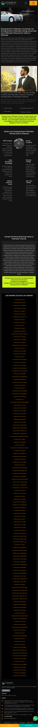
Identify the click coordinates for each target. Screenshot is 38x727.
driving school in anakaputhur (19, 502)
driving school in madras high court (19, 598)
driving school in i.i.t (19, 399)
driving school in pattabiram (20, 507)
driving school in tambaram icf (19, 433)
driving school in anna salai (20, 308)
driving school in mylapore (20, 311)
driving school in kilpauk (19, 328)
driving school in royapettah (20, 339)
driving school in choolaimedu (19, 570)
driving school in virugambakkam (20, 564)
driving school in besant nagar (19, 558)
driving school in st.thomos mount (19, 345)
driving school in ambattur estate (20, 467)
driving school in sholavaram (19, 493)
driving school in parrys (20, 299)
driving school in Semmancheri (20, 675)
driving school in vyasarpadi (20, 408)
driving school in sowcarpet (20, 527)
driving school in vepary (19, 319)
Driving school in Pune (26, 283)
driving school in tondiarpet (20, 533)
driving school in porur (20, 633)
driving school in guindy (20, 388)
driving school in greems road (19, 316)
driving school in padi (19, 445)
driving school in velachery (20, 416)
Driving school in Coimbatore (19, 285)
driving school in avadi (20, 613)
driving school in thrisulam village (20, 587)
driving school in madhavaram (19, 473)
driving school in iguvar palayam (20, 664)
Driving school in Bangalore (18, 281)
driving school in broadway (20, 610)
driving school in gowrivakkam (19, 425)
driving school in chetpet (19, 385)
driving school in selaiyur (19, 510)
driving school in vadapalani (20, 373)
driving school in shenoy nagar (20, 382)
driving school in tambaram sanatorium (19, 436)
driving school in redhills (19, 450)
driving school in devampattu (19, 670)
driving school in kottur (20, 544)
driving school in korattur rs (20, 519)
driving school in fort (19, 325)
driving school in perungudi (20, 576)
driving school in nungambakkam (20, 393)
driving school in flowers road (19, 541)
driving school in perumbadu (20, 658)
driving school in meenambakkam (19, 376)
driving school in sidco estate (19, 581)
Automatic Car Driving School (23, 278)
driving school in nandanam (20, 396)
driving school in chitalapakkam (20, 484)
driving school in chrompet (20, 422)
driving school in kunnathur (20, 499)
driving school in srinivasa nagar (20, 482)
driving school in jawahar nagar (20, 536)
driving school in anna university (20, 371)
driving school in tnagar (20, 348)
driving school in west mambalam (19, 390)
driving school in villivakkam (20, 442)
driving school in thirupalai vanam (19, 652)
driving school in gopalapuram (19, 547)
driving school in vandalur (19, 439)
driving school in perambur (20, 331)
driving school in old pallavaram (20, 427)
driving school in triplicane (19, 314)
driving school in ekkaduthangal (20, 578)
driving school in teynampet (20, 351)
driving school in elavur (20, 661)
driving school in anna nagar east (19, 593)
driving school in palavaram (20, 419)
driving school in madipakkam (19, 561)
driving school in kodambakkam (20, 368)
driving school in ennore (19, 464)
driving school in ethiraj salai (20, 601)
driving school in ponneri (19, 641)
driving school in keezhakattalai (20, 635)
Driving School (9, 278)
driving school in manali (20, 496)
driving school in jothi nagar (20, 667)
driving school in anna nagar (20, 410)
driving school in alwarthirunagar (20, 550)
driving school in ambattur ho (19, 453)
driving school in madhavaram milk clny (19, 447)
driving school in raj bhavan (20, 362)
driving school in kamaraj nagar (20, 504)
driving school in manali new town (19, 596)
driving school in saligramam (20, 567)
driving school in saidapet (19, 342)
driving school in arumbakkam (19, 604)
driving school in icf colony (20, 405)
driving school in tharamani (20, 624)
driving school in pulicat (20, 644)
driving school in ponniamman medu (20, 615)
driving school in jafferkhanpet (19, 573)
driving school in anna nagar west (19, 590)
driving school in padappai (19, 672)
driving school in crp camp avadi (20, 487)
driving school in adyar (20, 356)
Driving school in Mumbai (18, 280)
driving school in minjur (20, 638)
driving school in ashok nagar (19, 539)
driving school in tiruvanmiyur (19, 413)
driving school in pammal (19, 516)
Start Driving (33, 3)
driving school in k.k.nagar (20, 524)
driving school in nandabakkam (20, 556)
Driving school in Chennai (11, 283)
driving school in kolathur (19, 584)
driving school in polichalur (20, 513)
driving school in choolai (19, 621)
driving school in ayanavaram (19, 365)
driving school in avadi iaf (19, 459)
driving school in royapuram (20, 336)
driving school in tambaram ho (19, 430)
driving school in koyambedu (19, 607)
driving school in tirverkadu (20, 521)
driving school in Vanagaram (20, 305)
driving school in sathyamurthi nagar (20, 479)
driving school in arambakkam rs (20, 650)
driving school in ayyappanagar (20, 618)
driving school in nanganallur (19, 476)
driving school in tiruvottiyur (20, 353)
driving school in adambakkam (19, 553)
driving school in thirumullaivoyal (20, 655)
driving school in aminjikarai (20, 379)
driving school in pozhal (20, 490)
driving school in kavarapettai (19, 647)
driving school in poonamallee (19, 462)
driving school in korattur (19, 530)
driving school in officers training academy (20, 402)
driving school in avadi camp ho (20, 456)
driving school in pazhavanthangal (19, 627)
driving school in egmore (19, 322)
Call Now (9, 725)
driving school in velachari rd (19, 630)
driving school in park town (20, 302)
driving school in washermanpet (20, 359)
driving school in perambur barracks (20, 333)
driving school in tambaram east (20, 470)
